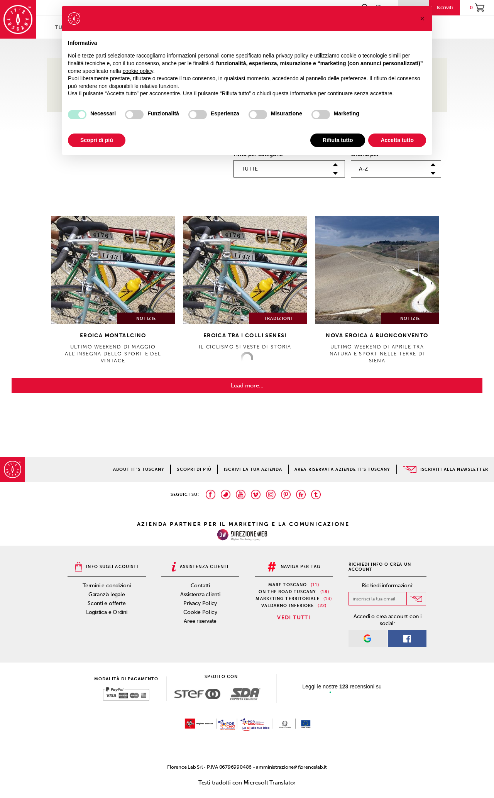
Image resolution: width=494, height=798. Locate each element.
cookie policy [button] (138, 71)
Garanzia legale (106, 594)
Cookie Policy (200, 612)
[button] (422, 18)
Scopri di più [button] (96, 140)
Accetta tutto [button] (397, 140)
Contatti (200, 585)
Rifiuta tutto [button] (338, 140)
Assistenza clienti (200, 594)
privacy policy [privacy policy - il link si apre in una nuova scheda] (292, 55)
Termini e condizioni (107, 585)
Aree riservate (200, 621)
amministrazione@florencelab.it (291, 767)
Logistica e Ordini (106, 612)
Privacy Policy (200, 603)
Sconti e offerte (106, 603)
